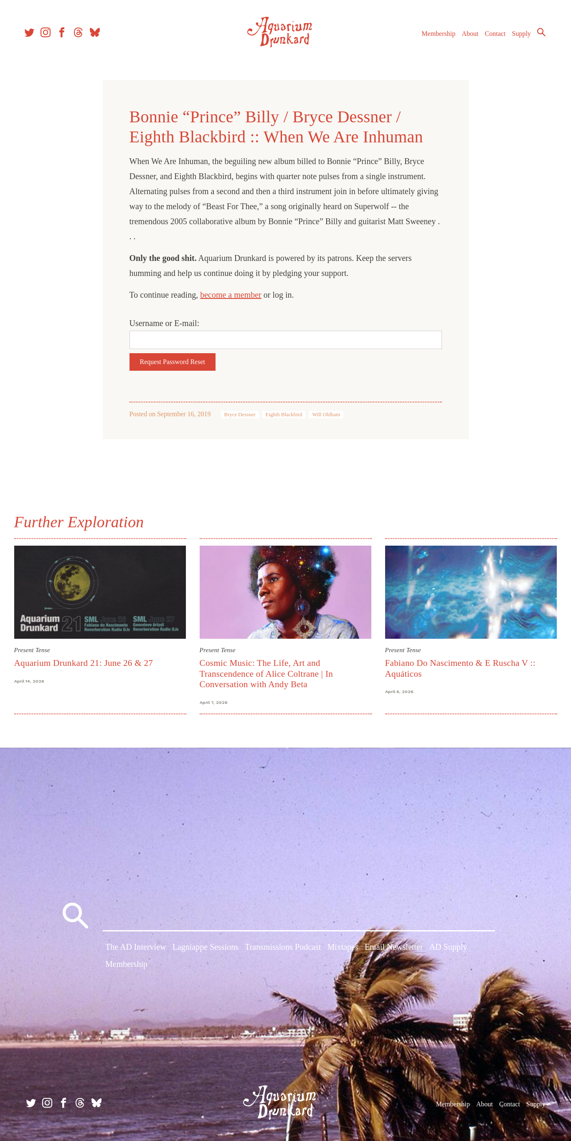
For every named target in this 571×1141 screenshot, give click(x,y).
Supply (517, 36)
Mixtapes (342, 948)
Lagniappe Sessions (206, 948)
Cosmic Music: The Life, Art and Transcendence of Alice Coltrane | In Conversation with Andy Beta (266, 673)
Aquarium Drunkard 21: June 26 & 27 (83, 663)
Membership (435, 36)
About (466, 36)
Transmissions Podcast (283, 948)
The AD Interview (135, 948)
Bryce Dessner (240, 414)
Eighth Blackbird (284, 414)
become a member (230, 294)
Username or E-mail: (164, 323)
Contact (491, 36)
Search (537, 35)
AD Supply (448, 948)
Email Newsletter (394, 948)
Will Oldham (326, 414)
